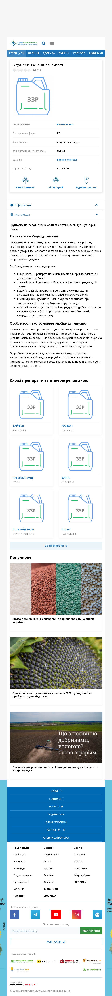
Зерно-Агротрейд (23, 533)
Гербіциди (19, 854)
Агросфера (19, 430)
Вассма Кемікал (67, 159)
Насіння (33, 53)
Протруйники (21, 882)
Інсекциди (19, 868)
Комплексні (80, 868)
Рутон (16, 482)
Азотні (78, 847)
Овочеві (49, 882)
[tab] (56, 205)
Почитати (56, 806)
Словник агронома (56, 837)
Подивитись (56, 814)
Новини (56, 791)
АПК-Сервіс (68, 482)
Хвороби (79, 53)
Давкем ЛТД (69, 533)
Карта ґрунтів (56, 829)
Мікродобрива (82, 875)
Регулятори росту (24, 875)
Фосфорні (79, 854)
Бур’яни (64, 53)
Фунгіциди (20, 861)
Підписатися (91, 930)
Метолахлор (65, 124)
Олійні (47, 861)
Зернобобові (51, 854)
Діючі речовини (56, 822)
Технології (56, 798)
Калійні (78, 861)
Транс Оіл (67, 430)
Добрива (49, 53)
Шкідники (96, 53)
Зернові (48, 847)
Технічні (48, 875)
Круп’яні (48, 868)
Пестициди (16, 53)
